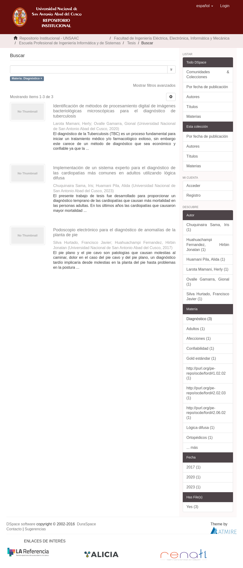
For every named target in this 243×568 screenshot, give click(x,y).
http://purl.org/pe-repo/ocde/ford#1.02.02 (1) (206, 373)
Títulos (192, 107)
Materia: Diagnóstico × (27, 78)
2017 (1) (194, 467)
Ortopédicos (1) (200, 438)
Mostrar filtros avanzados (154, 85)
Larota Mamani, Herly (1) (208, 269)
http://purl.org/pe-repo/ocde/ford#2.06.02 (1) (206, 413)
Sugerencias (35, 529)
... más (192, 447)
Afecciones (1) (199, 338)
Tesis (131, 43)
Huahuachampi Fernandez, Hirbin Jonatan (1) (208, 245)
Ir (171, 69)
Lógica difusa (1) (201, 428)
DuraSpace (86, 524)
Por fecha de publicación (207, 87)
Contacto (14, 529)
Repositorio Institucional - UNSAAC (49, 38)
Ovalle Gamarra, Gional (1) (208, 281)
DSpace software (20, 524)
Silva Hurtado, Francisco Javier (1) (208, 296)
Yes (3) (192, 507)
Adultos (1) (196, 329)
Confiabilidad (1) (200, 348)
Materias (194, 116)
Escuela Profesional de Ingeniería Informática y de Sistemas (70, 43)
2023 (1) (194, 487)
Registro (194, 195)
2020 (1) (194, 477)
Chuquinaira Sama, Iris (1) (208, 227)
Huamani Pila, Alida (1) (206, 259)
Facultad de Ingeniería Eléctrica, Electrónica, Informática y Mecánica (171, 38)
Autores (193, 97)
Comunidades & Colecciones (208, 74)
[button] (205, 6)
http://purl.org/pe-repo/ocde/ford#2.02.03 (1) (206, 393)
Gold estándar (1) (201, 358)
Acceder (194, 186)
